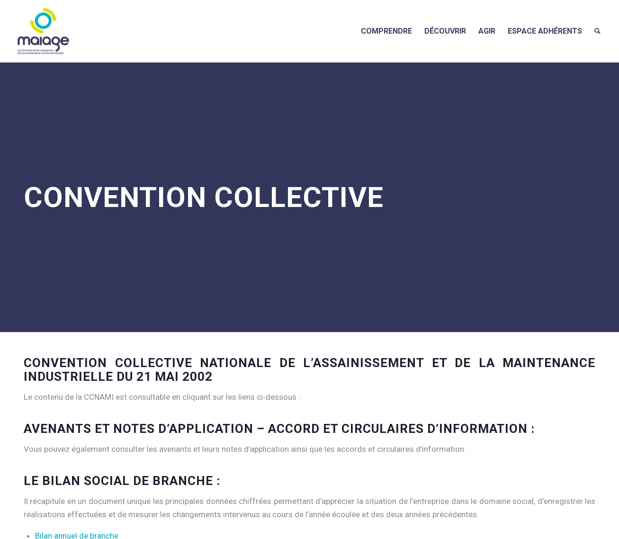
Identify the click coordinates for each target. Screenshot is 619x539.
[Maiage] (43, 31)
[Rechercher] (597, 31)
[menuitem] (386, 31)
